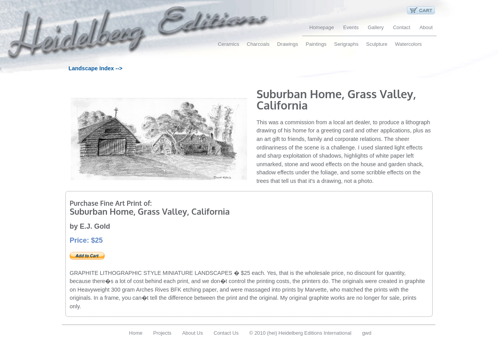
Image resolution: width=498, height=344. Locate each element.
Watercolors (408, 44)
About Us (192, 333)
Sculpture (377, 44)
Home (136, 333)
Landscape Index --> (95, 68)
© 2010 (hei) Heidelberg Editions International (300, 333)
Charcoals (258, 44)
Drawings (287, 44)
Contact (401, 27)
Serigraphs (346, 44)
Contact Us (226, 333)
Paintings (316, 44)
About (426, 27)
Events (351, 27)
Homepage (321, 27)
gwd (367, 333)
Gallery (376, 27)
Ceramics (228, 44)
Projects (162, 333)
